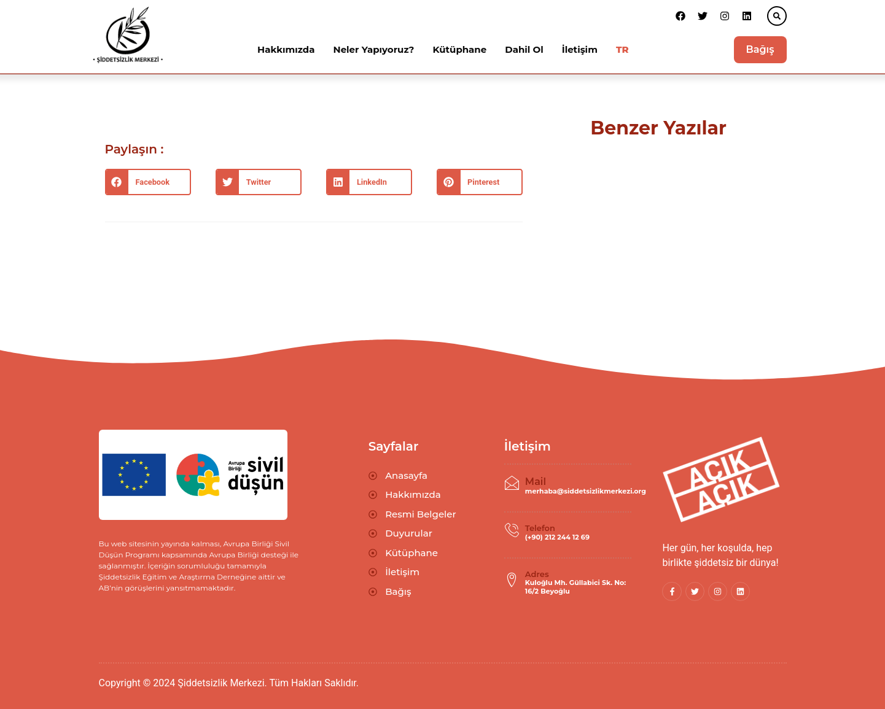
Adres (537, 574)
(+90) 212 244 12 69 (557, 537)
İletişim (580, 49)
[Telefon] (511, 530)
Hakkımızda (285, 49)
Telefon (540, 528)
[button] (777, 16)
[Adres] (511, 580)
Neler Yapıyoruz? (374, 49)
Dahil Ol (524, 49)
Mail (535, 481)
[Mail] (511, 483)
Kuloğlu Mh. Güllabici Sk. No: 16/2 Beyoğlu (575, 586)
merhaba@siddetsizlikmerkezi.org (585, 491)
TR (622, 49)
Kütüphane (459, 49)
